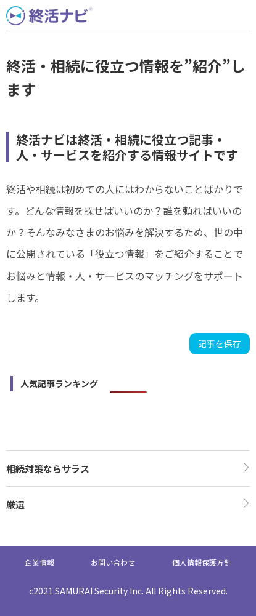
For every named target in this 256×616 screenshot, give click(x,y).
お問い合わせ (113, 562)
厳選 (15, 504)
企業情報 (39, 562)
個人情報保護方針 (201, 562)
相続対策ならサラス (47, 468)
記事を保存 (219, 343)
